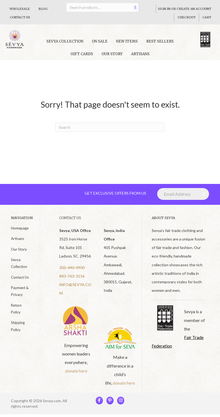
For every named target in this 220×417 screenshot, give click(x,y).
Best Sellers (160, 44)
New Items (127, 44)
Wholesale (20, 9)
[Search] (110, 130)
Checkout (186, 17)
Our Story (112, 56)
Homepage (20, 231)
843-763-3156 (71, 278)
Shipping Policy (18, 328)
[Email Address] (183, 197)
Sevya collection (64, 44)
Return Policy (16, 311)
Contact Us (20, 17)
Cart (206, 17)
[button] (202, 196)
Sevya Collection (19, 266)
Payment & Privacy (20, 294)
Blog (42, 9)
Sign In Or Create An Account (184, 9)
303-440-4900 (71, 270)
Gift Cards (81, 56)
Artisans (140, 56)
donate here (76, 373)
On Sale (100, 44)
